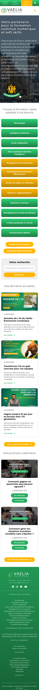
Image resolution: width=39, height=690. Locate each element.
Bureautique (19, 123)
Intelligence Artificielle (19, 133)
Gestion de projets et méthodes (19, 183)
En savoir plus (19, 495)
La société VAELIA (19, 658)
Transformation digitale (19, 233)
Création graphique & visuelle (20, 223)
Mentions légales (7, 686)
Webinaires (19, 671)
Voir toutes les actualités (19, 444)
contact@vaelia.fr (19, 583)
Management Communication (19, 163)
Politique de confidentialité (22, 686)
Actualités (19, 669)
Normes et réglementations (19, 193)
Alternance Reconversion (19, 628)
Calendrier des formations (19, 251)
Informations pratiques (19, 667)
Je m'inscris (19, 500)
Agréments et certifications (19, 660)
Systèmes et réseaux (19, 203)
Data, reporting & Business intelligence (19, 153)
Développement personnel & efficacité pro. (19, 173)
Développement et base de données (19, 213)
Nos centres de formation (19, 663)
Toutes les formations (19, 244)
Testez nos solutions (19, 648)
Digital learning (19, 640)
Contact (19, 675)
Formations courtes (19, 594)
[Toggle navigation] (35, 11)
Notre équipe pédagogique (19, 665)
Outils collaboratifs (19, 143)
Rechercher (20, 275)
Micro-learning (19, 646)
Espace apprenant (26, 3)
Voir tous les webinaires (19, 560)
